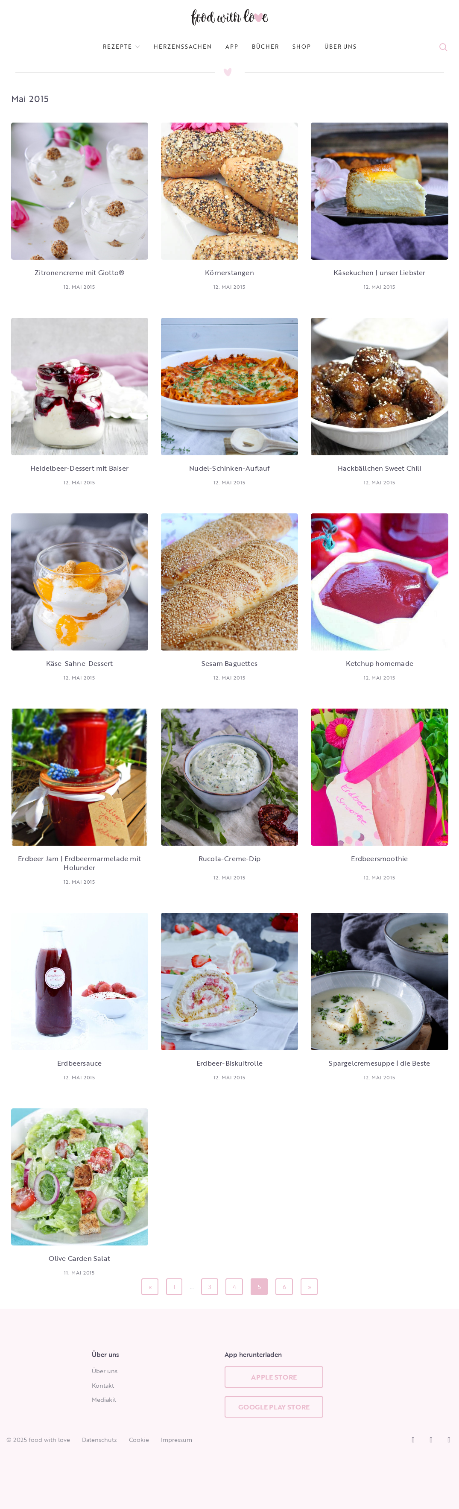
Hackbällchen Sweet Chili (379, 468)
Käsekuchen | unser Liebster (379, 272)
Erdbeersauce (79, 1063)
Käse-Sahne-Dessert (79, 663)
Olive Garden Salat (79, 1258)
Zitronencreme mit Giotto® (79, 272)
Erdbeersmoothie (379, 858)
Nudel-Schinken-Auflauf (229, 468)
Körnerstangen (229, 272)
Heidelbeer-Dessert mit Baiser (79, 468)
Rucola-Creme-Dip (229, 858)
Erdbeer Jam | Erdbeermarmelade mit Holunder (79, 863)
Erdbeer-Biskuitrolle (229, 1063)
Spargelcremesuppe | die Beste (379, 1063)
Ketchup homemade (379, 663)
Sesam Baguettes (229, 663)
